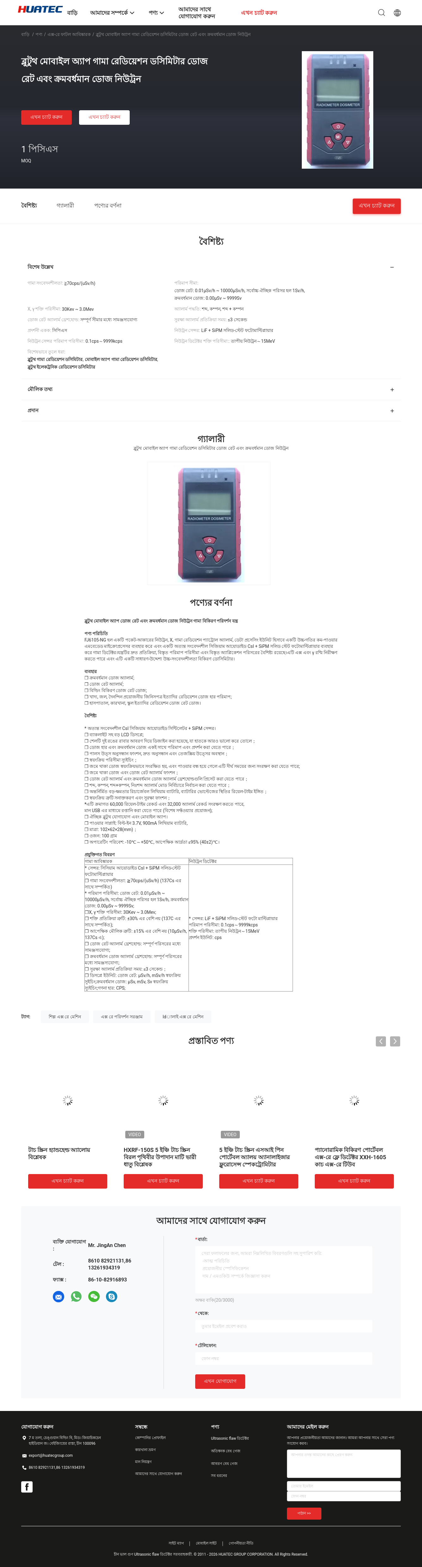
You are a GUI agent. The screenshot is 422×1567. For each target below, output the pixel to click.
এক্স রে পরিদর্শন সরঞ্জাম (121, 1016)
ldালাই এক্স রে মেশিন (183, 1016)
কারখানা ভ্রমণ (145, 1450)
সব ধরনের (219, 1476)
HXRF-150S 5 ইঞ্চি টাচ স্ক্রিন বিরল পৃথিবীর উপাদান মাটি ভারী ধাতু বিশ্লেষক (160, 1157)
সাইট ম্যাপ (176, 1543)
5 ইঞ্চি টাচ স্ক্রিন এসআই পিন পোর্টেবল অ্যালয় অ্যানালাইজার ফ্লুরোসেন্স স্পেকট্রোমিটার (254, 1157)
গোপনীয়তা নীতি (241, 1543)
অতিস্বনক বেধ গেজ (225, 1451)
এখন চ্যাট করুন (46, 117)
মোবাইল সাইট (206, 1543)
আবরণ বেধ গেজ (224, 1464)
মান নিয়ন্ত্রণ (143, 1462)
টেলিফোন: (207, 1345)
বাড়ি (25, 34)
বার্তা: (203, 1239)
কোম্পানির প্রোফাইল (150, 1438)
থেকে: (203, 1313)
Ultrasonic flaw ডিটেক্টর (230, 1438)
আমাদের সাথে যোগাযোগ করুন (158, 1474)
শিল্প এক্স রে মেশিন (65, 1016)
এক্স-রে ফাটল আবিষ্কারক (69, 34)
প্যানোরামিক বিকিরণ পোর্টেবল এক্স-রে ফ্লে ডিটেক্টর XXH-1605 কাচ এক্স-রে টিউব (350, 1157)
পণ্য (38, 34)
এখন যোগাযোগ (220, 1381)
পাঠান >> (304, 1513)
